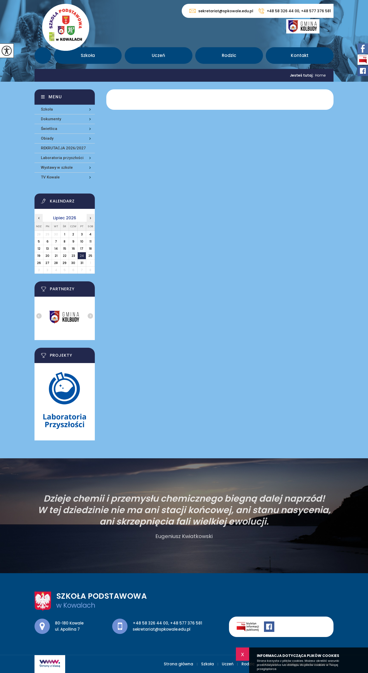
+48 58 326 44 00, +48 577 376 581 (294, 11)
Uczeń (158, 55)
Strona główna (42, 55)
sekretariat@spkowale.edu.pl (221, 11)
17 (81, 248)
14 (56, 248)
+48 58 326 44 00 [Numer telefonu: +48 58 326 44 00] (150, 623)
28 (56, 263)
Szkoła (88, 55)
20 (47, 256)
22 (64, 256)
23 (73, 256)
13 (47, 248)
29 (64, 263)
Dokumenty (51, 119)
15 (64, 248)
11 (90, 241)
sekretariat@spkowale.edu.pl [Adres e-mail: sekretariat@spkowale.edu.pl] (161, 629)
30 (73, 263)
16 (73, 248)
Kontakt (299, 55)
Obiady (47, 138)
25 (90, 256)
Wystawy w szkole (57, 167)
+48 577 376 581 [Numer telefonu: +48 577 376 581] (186, 623)
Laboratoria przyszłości (62, 157)
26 (39, 263)
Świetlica (49, 128)
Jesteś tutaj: (302, 75)
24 (82, 256)
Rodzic (229, 55)
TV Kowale (50, 177)
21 (56, 256)
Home (320, 75)
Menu (55, 96)
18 (90, 248)
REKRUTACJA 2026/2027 (63, 148)
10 (81, 241)
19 (38, 256)
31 (81, 263)
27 (47, 263)
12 (39, 248)
